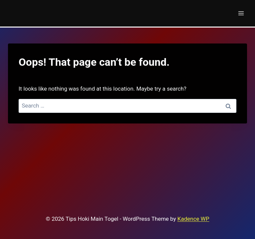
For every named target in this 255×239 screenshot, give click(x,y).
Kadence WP (193, 218)
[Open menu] (241, 13)
